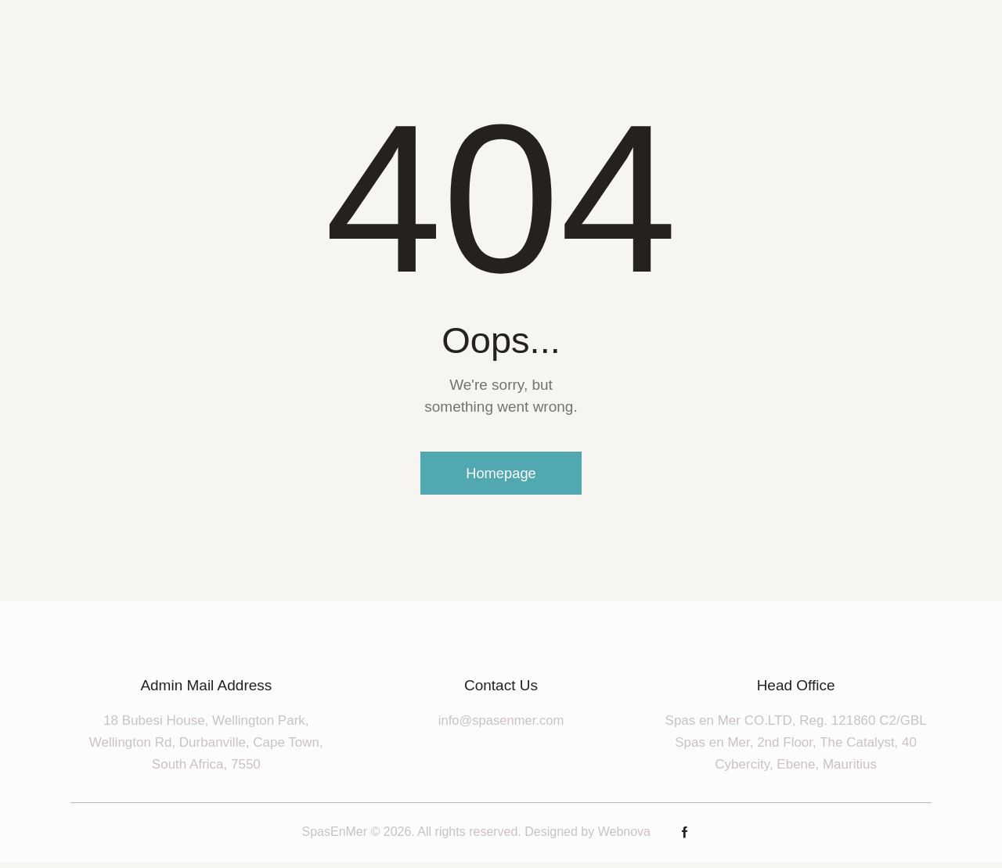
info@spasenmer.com (501, 726)
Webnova (624, 838)
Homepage (501, 476)
